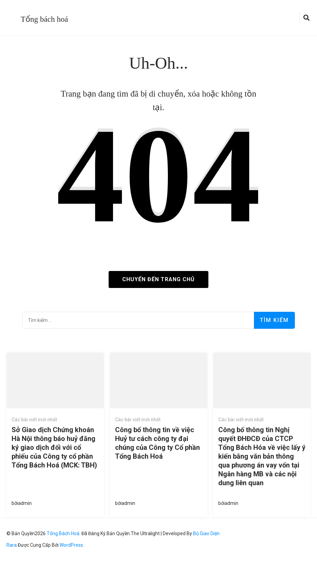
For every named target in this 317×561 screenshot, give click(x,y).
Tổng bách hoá (44, 19)
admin (25, 503)
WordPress (71, 545)
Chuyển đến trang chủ (158, 279)
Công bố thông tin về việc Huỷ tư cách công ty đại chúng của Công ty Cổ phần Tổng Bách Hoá (157, 443)
